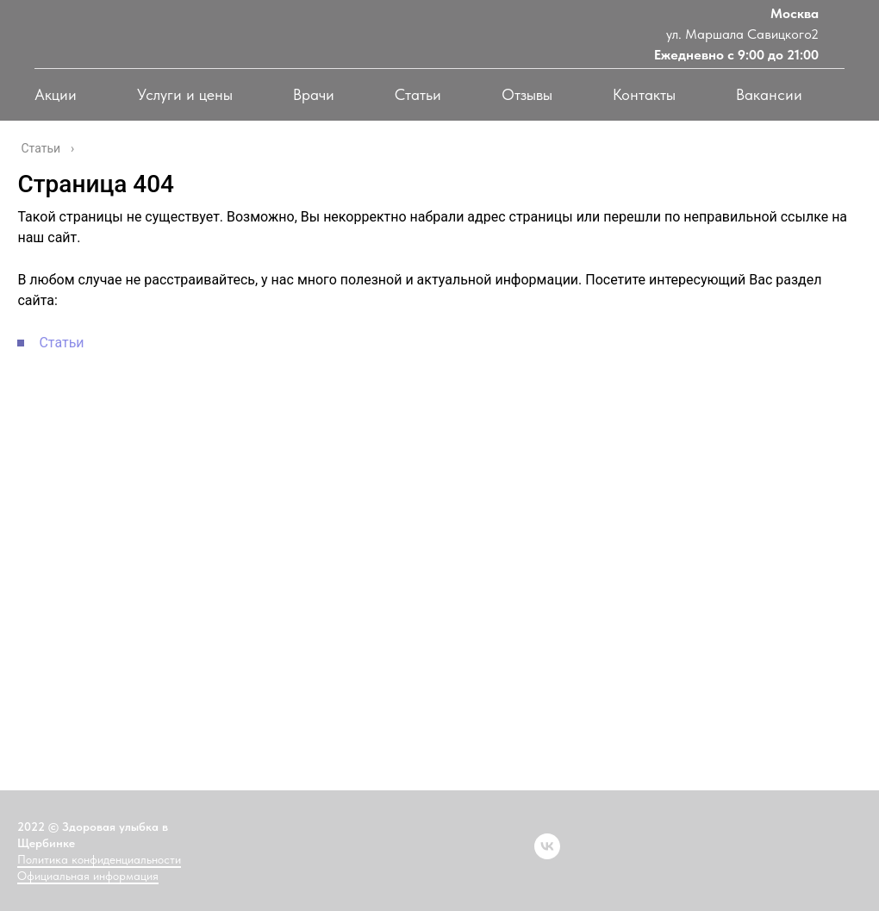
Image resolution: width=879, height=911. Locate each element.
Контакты (644, 94)
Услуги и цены (185, 94)
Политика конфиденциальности (99, 859)
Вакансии (769, 94)
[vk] (547, 846)
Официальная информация (88, 876)
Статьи (418, 94)
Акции (55, 94)
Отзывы (527, 94)
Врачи (313, 94)
